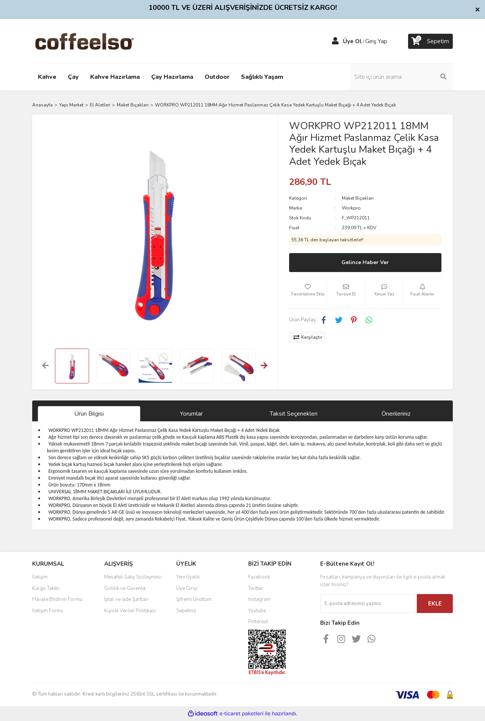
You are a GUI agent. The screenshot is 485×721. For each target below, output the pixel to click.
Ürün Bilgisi (89, 414)
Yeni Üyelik (188, 577)
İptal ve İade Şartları (126, 599)
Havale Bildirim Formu (57, 599)
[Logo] (96, 41)
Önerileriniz (396, 414)
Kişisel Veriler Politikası (130, 610)
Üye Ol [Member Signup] (352, 41)
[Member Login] (335, 41)
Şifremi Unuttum (193, 599)
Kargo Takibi (45, 588)
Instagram (259, 599)
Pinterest (258, 621)
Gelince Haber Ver (365, 262)
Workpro (351, 208)
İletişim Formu (47, 610)
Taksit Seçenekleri (294, 414)
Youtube (257, 610)
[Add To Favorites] (308, 293)
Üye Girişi (186, 588)
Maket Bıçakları (358, 198)
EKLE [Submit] (435, 603)
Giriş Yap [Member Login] (376, 41)
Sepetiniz (186, 610)
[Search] (401, 77)
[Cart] (430, 41)
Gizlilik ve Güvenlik (125, 588)
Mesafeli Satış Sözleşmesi (132, 577)
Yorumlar (191, 414)
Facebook (259, 577)
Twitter (255, 588)
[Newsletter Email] (368, 603)
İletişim (40, 577)
